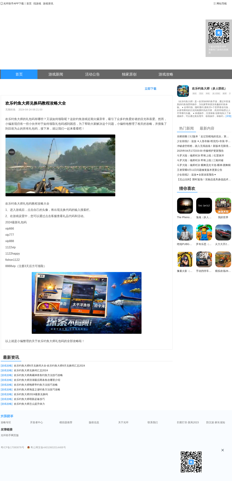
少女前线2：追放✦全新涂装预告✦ (196, 174)
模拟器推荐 (65, 422)
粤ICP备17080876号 (12, 447)
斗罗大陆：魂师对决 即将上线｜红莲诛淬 (200, 155)
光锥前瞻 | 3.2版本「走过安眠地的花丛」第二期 (204, 136)
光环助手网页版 (10, 435)
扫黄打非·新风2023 (188, 422)
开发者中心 (36, 422)
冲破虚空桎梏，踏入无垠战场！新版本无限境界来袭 (204, 146)
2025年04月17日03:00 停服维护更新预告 (200, 150)
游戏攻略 (166, 74)
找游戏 (37, 3)
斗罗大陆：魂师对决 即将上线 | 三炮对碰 (200, 160)
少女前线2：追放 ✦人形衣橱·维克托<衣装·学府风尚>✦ (204, 141)
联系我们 (153, 422)
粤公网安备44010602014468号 (48, 447)
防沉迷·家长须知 (215, 422)
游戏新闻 (55, 74)
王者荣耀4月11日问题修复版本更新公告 (199, 170)
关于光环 (123, 422)
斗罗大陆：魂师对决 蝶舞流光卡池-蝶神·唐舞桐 (204, 165)
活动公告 (92, 74)
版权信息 (94, 422)
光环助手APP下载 (13, 3)
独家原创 (129, 74)
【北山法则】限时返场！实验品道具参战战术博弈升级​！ (204, 179)
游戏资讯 (48, 3)
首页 (29, 3)
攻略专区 (6, 422)
